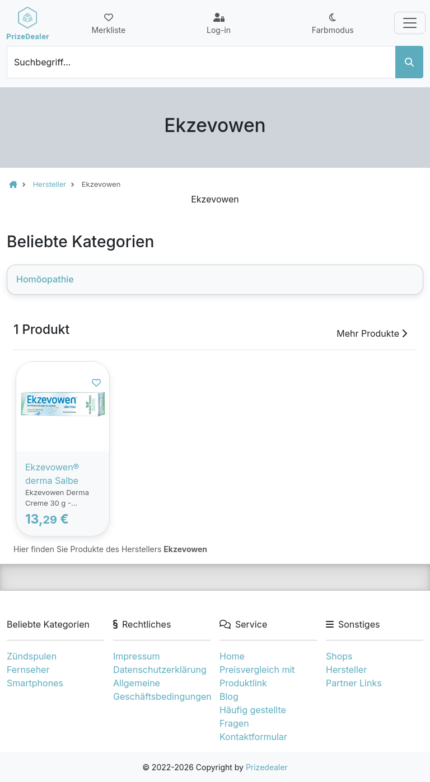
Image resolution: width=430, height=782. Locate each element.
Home (232, 656)
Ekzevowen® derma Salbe (52, 473)
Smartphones (35, 683)
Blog (229, 696)
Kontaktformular (253, 736)
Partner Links (354, 683)
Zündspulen (32, 656)
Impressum (136, 656)
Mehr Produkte (371, 333)
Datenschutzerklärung (160, 669)
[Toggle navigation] (410, 23)
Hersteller (346, 669)
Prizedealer (267, 767)
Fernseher (28, 669)
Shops (339, 656)
